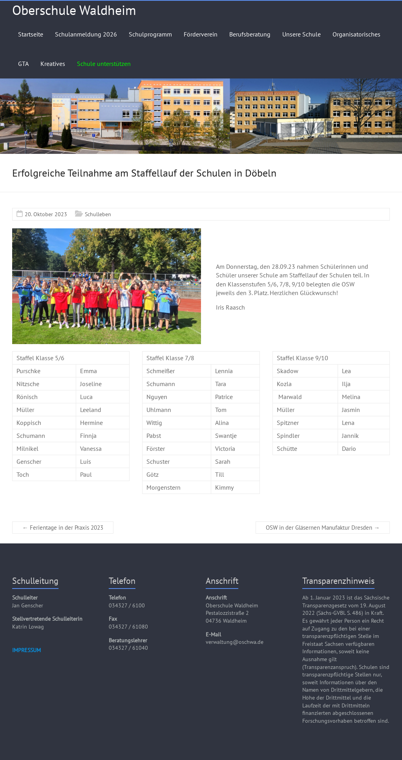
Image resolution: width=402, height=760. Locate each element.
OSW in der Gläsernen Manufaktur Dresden (323, 527)
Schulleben (98, 214)
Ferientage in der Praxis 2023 (62, 527)
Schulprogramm (150, 34)
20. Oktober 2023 (46, 214)
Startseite (30, 34)
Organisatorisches (356, 34)
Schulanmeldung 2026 (86, 34)
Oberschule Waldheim (74, 9)
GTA (23, 63)
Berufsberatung (249, 34)
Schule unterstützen (104, 63)
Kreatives (52, 63)
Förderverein (200, 34)
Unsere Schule (301, 34)
